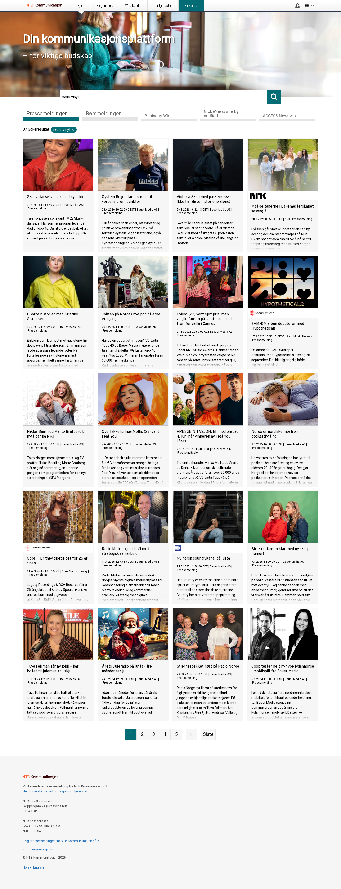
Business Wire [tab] (158, 116)
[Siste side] (208, 734)
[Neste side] (191, 734)
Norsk (27, 867)
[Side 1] (130, 734)
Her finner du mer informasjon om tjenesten (55, 791)
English (38, 867)
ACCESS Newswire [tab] (280, 116)
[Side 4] (164, 734)
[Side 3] (153, 734)
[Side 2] (142, 734)
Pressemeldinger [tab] (47, 113)
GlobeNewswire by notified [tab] (221, 113)
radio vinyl (64, 129)
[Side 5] (176, 734)
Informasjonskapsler (38, 849)
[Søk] (163, 97)
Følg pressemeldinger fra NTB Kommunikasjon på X (61, 841)
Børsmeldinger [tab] (103, 113)
